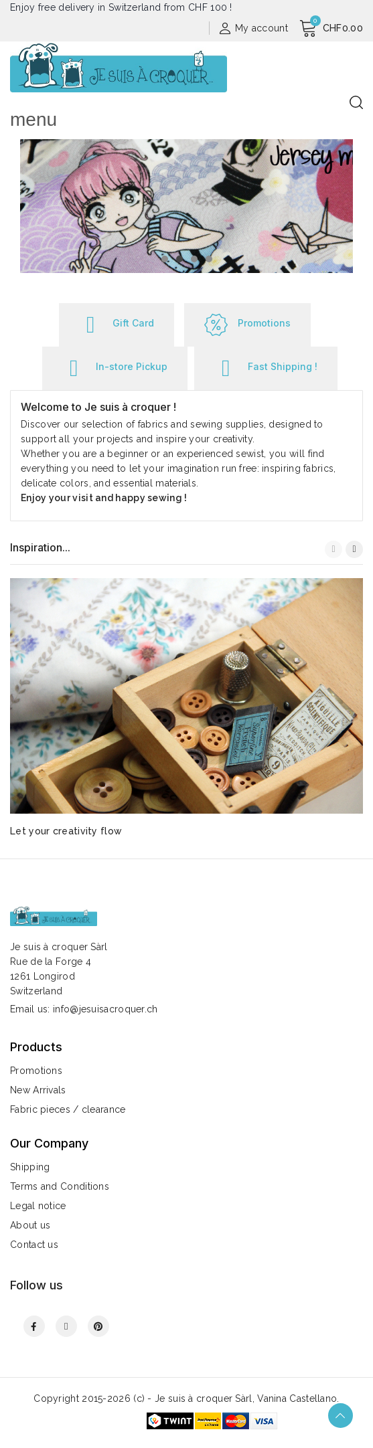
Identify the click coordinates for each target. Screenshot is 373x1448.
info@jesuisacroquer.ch (105, 1009)
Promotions (264, 323)
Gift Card (133, 323)
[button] (164, 259)
